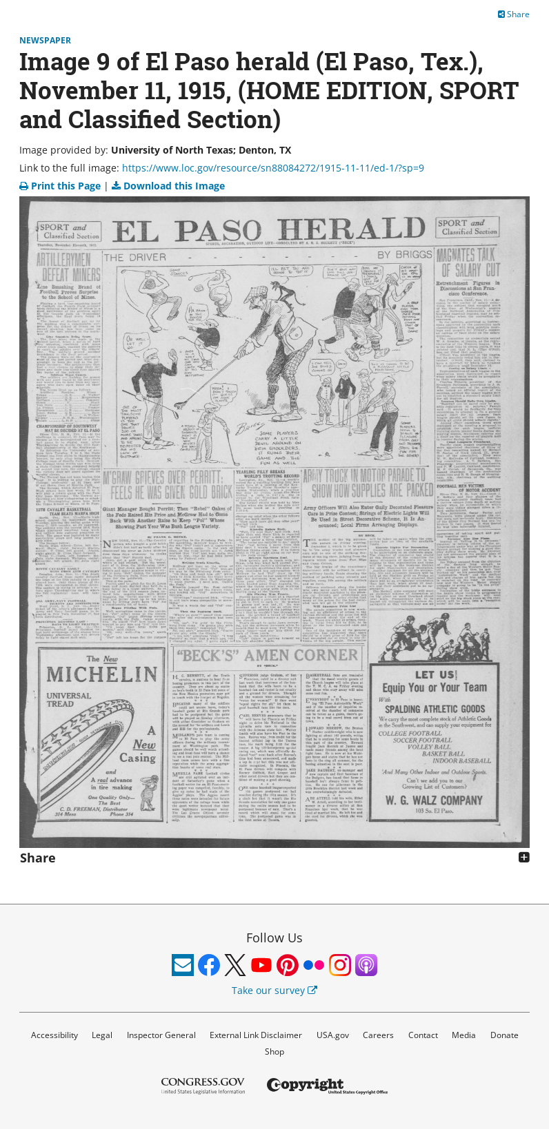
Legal (102, 1035)
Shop (274, 1051)
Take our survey (274, 990)
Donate (504, 1035)
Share (514, 14)
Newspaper (45, 40)
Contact (423, 1035)
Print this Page (61, 185)
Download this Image (168, 185)
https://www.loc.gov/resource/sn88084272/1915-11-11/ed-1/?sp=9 (273, 167)
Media (464, 1035)
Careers (378, 1035)
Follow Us (274, 937)
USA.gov (333, 1035)
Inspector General (161, 1035)
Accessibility (54, 1035)
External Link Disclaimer (256, 1035)
